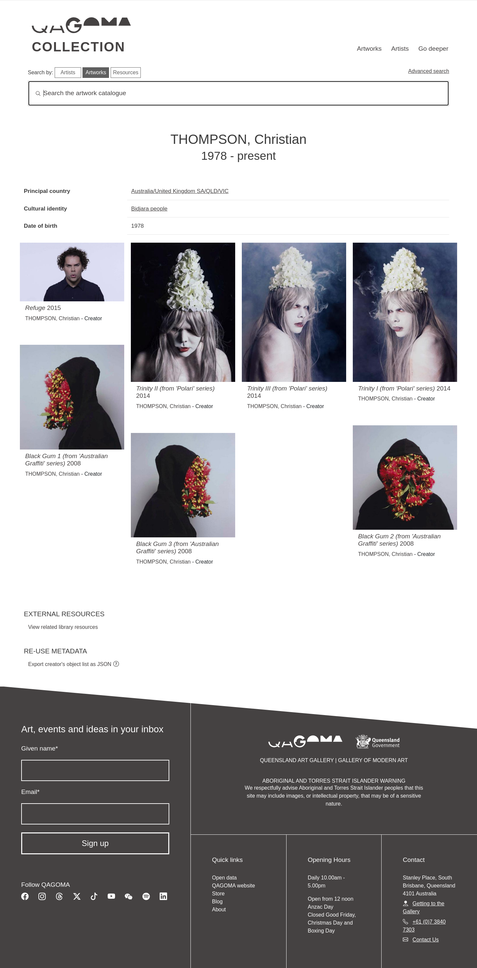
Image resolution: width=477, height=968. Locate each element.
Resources (125, 72)
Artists (400, 48)
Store (218, 893)
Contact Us (425, 939)
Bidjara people (149, 208)
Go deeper (433, 48)
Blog (217, 901)
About (219, 909)
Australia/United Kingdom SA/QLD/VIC (180, 191)
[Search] (238, 93)
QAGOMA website (233, 885)
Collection (78, 46)
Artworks (369, 48)
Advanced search (428, 71)
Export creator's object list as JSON (69, 664)
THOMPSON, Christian (52, 318)
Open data (224, 877)
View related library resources (63, 627)
